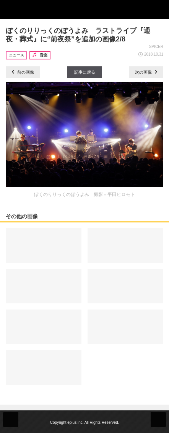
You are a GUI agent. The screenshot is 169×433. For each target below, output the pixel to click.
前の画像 (23, 72)
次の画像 (146, 72)
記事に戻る (84, 72)
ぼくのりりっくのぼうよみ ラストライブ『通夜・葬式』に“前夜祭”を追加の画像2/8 (78, 35)
